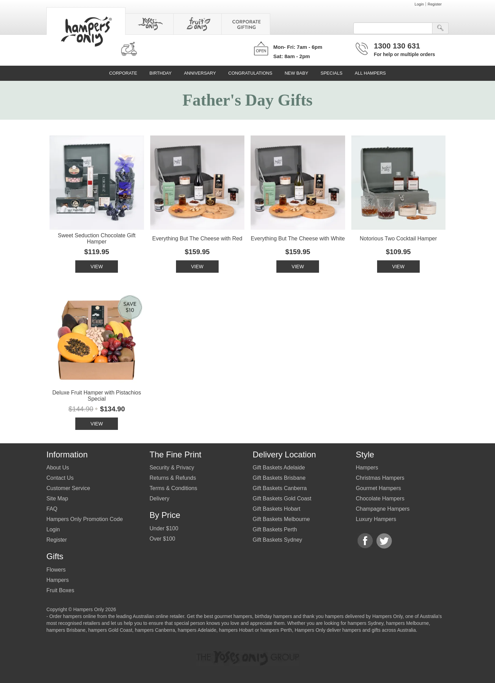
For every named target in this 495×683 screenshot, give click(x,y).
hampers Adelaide (197, 630)
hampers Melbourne (407, 623)
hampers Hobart (236, 630)
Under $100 (164, 528)
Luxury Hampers (376, 519)
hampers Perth (276, 630)
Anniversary (200, 73)
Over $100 (162, 539)
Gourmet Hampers (378, 488)
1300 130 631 (397, 46)
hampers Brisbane (66, 630)
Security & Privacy (172, 467)
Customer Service (68, 488)
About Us (57, 467)
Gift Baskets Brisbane (279, 478)
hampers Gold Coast (110, 630)
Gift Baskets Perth (275, 529)
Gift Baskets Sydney (277, 540)
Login (419, 4)
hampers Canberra (155, 630)
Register (435, 4)
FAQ (51, 509)
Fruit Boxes (60, 590)
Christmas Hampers (380, 478)
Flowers (56, 570)
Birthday (161, 73)
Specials (332, 73)
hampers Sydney (365, 623)
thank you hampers (323, 616)
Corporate (123, 73)
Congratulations (250, 73)
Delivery (159, 498)
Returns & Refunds (173, 478)
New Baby (296, 73)
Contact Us (60, 478)
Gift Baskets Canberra (280, 488)
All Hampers (370, 73)
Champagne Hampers (383, 509)
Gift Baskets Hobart (276, 509)
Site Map (57, 498)
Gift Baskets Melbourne (281, 519)
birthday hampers (273, 616)
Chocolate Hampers (380, 498)
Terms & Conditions (173, 488)
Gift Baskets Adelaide (279, 467)
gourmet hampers (233, 616)
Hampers (57, 580)
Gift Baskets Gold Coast (282, 498)
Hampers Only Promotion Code (84, 519)
